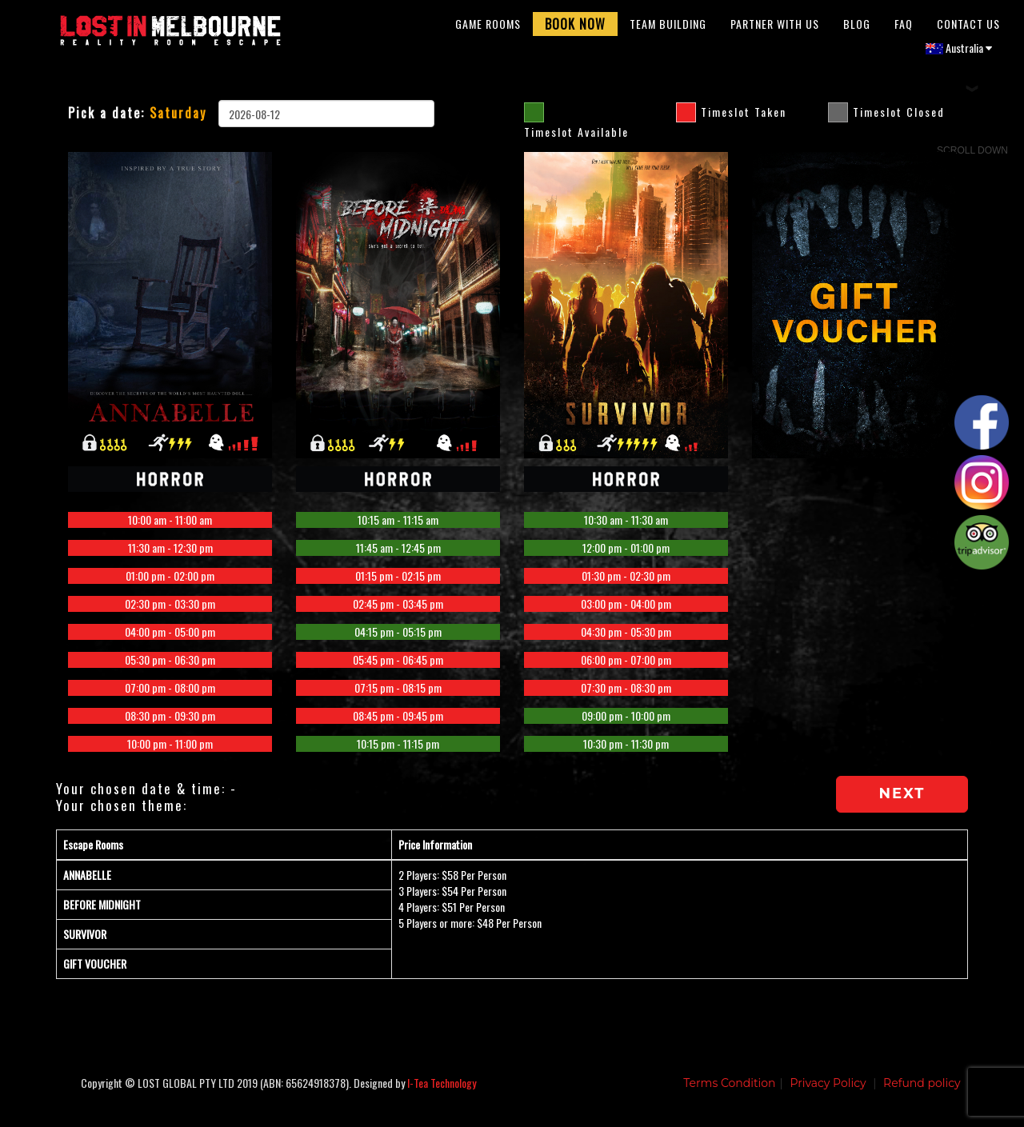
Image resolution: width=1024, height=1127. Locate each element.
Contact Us (968, 27)
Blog (856, 27)
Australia (959, 51)
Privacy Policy (828, 1091)
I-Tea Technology (441, 1090)
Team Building (668, 27)
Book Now (575, 28)
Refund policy (922, 1091)
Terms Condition (729, 1091)
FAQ (903, 27)
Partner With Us (774, 27)
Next (902, 801)
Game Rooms (488, 27)
